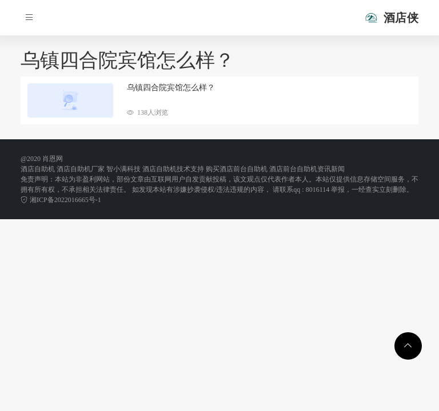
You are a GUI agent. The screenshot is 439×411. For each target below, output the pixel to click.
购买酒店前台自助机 (237, 169)
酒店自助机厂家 (81, 169)
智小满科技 (123, 169)
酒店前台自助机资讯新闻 (307, 169)
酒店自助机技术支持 (173, 169)
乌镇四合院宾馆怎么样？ (171, 87)
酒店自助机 (38, 169)
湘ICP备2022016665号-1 (61, 200)
